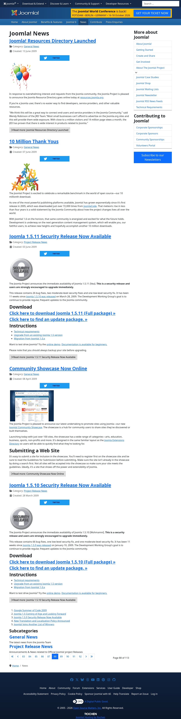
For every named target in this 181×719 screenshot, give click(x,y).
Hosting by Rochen (90, 717)
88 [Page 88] (55, 656)
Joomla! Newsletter (146, 95)
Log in (154, 693)
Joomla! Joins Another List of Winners (34, 624)
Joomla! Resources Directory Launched (52, 41)
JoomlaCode (90, 206)
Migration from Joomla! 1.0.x (29, 338)
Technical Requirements (149, 107)
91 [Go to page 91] (74, 656)
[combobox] (160, 3)
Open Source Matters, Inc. (87, 708)
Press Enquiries (114, 22)
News (83, 22)
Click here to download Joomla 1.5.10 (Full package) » (62, 562)
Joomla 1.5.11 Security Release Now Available (60, 236)
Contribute (96, 22)
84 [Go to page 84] (30, 656)
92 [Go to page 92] (80, 656)
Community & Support (87, 3)
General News (31, 46)
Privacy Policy (58, 693)
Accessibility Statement (35, 693)
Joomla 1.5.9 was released (37, 545)
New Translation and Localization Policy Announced (42, 620)
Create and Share (145, 55)
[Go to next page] (86, 656)
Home (14, 22)
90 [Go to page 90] (67, 656)
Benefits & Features (51, 22)
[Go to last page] (92, 656)
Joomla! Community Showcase (25, 427)
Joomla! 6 (71, 22)
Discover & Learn (59, 3)
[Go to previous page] (18, 656)
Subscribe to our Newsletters (153, 157)
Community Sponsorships (150, 139)
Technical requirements (26, 331)
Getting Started (144, 49)
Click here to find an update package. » (48, 319)
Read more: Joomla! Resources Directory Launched (39, 130)
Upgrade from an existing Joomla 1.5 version (38, 335)
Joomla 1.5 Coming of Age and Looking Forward (40, 613)
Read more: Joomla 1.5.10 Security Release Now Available (43, 600)
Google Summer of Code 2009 (30, 610)
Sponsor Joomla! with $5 (98, 693)
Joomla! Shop (143, 83)
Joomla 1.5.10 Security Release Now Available (60, 485)
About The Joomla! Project (150, 67)
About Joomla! (29, 22)
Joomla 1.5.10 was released (41, 296)
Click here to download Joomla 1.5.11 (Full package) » (62, 313)
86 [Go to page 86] (42, 656)
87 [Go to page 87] (48, 656)
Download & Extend (33, 3)
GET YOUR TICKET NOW (152, 13)
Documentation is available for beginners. (84, 344)
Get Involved (143, 61)
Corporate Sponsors (147, 133)
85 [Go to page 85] (36, 656)
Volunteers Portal (145, 145)
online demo (53, 344)
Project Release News (35, 242)
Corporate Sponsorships (149, 127)
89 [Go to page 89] (61, 656)
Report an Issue (140, 693)
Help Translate (121, 693)
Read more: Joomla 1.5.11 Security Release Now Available (43, 357)
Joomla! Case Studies (147, 77)
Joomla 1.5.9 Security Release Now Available (38, 617)
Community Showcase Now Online (48, 368)
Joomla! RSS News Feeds (149, 101)
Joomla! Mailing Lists (147, 89)
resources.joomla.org (91, 97)
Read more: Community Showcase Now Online (37, 473)
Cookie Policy (75, 693)
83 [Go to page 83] (23, 656)
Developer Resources (117, 3)
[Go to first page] (12, 656)
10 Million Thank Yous (34, 141)
